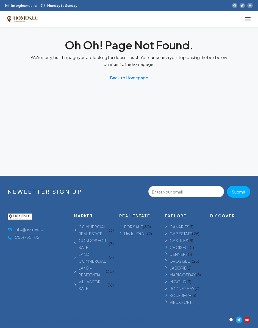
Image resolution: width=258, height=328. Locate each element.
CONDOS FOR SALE (92, 244)
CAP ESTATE (181, 233)
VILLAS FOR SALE (90, 285)
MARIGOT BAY (183, 274)
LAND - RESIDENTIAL (91, 271)
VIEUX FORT (181, 302)
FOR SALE (133, 226)
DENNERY (179, 254)
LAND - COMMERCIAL (92, 257)
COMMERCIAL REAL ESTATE (92, 230)
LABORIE (178, 267)
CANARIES (179, 226)
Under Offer (135, 233)
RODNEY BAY (182, 288)
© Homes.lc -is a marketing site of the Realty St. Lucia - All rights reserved (76, 320)
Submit (239, 191)
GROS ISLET (181, 260)
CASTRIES (179, 240)
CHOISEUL (180, 247)
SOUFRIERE (180, 295)
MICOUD (178, 281)
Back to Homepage (129, 77)
